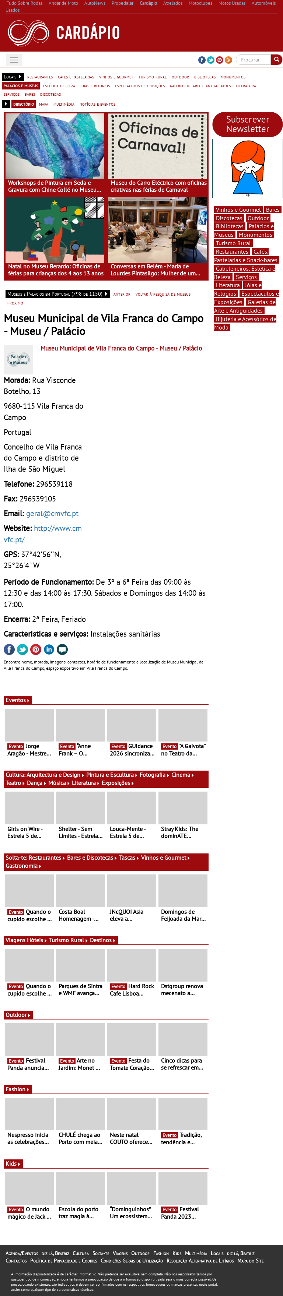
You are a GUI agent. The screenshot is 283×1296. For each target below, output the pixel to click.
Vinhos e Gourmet (166, 857)
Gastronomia (24, 865)
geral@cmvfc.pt (52, 513)
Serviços (246, 277)
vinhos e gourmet (116, 76)
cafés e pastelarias (76, 76)
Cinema (183, 774)
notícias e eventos (97, 104)
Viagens (120, 1253)
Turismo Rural (68, 940)
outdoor (180, 76)
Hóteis (37, 940)
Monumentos (255, 234)
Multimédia (196, 1253)
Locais (217, 1253)
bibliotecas (205, 76)
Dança (37, 782)
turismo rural (153, 76)
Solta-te (100, 1253)
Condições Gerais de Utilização (132, 1260)
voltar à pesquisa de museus (163, 293)
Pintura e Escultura (112, 774)
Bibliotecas (230, 226)
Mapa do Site (250, 1260)
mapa (43, 104)
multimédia (63, 104)
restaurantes (40, 76)
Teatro (15, 782)
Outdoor (18, 1014)
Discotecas (229, 218)
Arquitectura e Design (56, 774)
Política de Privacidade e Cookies (63, 1260)
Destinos (103, 940)
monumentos (233, 76)
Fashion (18, 1089)
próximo (15, 302)
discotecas (50, 94)
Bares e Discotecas (92, 857)
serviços (12, 94)
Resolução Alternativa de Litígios (200, 1260)
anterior (121, 293)
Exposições (118, 782)
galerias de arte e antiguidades (200, 85)
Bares (273, 209)
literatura (246, 85)
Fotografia (155, 774)
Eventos (18, 700)
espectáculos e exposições (140, 85)
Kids (13, 1163)
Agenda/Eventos (22, 1253)
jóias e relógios (95, 85)
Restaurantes (47, 857)
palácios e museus (21, 85)
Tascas (129, 857)
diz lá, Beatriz (55, 1253)
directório (23, 104)
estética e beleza (59, 85)
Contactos (16, 1260)
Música (59, 782)
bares (30, 94)
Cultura (81, 1253)
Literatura (86, 782)
